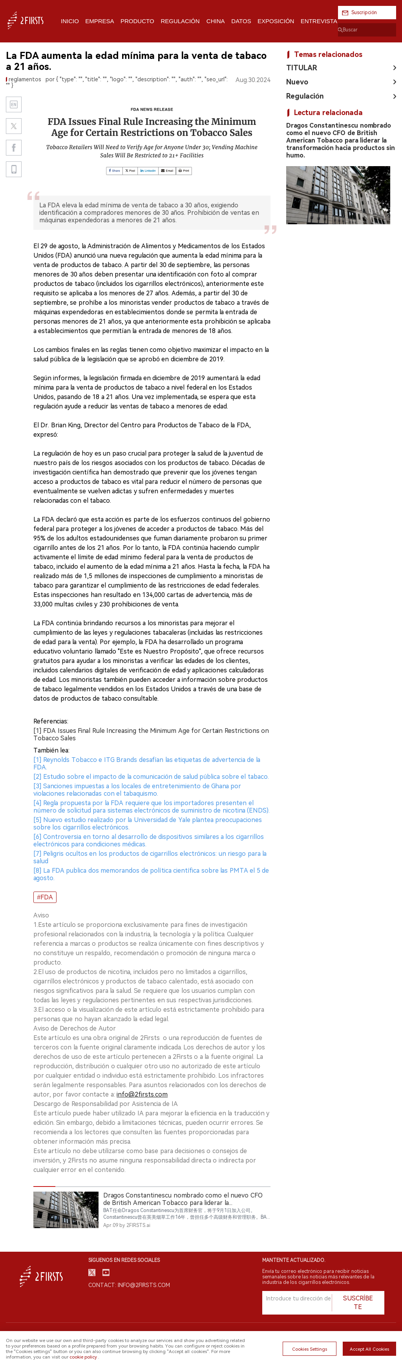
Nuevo (297, 82)
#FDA (45, 897)
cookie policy (83, 1357)
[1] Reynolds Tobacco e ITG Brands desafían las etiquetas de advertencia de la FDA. (146, 763)
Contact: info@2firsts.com (129, 1285)
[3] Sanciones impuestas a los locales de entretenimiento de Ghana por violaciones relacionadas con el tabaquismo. (137, 789)
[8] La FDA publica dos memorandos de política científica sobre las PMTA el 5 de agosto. (151, 874)
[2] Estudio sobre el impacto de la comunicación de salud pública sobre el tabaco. (151, 776)
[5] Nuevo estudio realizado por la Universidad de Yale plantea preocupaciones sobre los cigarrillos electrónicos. (147, 823)
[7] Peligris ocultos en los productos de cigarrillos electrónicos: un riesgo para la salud (150, 857)
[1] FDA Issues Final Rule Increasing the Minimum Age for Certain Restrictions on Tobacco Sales (151, 734)
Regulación (305, 96)
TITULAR (301, 68)
